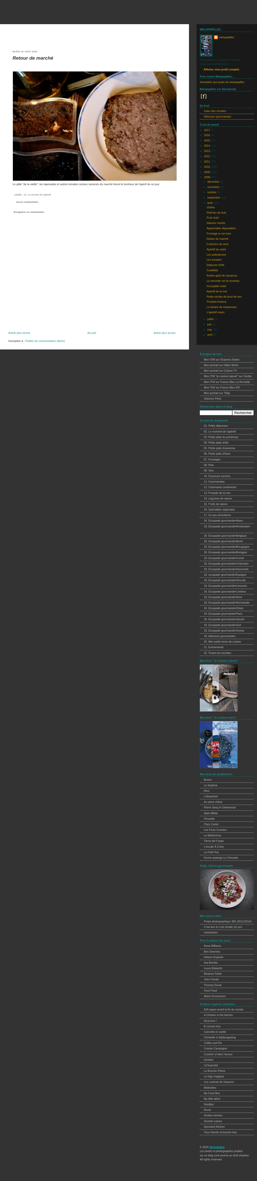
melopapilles (20, 13)
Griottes (208, 1059)
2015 (207, 140)
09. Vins (209, 470)
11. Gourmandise (214, 481)
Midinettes (210, 1087)
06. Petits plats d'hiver (217, 453)
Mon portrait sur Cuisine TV (220, 370)
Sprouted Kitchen (214, 1126)
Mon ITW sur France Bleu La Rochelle (227, 381)
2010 (207, 166)
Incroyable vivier (216, 286)
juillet (210, 319)
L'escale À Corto (214, 846)
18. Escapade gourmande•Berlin (223, 541)
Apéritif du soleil (216, 249)
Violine (211, 207)
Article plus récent (19, 332)
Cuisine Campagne (215, 1048)
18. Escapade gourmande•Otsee (223, 608)
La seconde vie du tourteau (223, 280)
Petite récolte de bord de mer (224, 296)
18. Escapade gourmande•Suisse (224, 630)
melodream (210, 932)
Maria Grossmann (215, 996)
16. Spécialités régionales (219, 509)
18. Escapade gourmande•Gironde (225, 580)
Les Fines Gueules (215, 829)
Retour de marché (33, 58)
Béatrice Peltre (213, 973)
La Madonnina (212, 835)
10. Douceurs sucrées (217, 476)
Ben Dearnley (212, 951)
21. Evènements (213, 647)
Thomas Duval (212, 985)
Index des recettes (215, 110)
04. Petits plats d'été (216, 442)
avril (210, 334)
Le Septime (211, 785)
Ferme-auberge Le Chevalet (221, 857)
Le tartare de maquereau (222, 306)
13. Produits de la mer (217, 492)
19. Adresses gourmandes (220, 636)
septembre (214, 197)
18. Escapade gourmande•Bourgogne (226, 546)
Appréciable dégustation (221, 228)
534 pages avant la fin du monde (223, 1009)
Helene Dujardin (213, 957)
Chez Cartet (211, 824)
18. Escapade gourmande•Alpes (223, 520)
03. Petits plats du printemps (221, 437)
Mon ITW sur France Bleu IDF (222, 387)
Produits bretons (217, 301)
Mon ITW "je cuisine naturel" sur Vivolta (227, 376)
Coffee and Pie (213, 1042)
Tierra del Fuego (214, 840)
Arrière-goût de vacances (222, 275)
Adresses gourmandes (217, 116)
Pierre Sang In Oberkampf (220, 807)
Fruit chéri (213, 217)
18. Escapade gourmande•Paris (223, 613)
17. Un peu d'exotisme (217, 515)
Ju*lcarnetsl (211, 1065)
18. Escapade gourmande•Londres (225, 591)
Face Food (210, 990)
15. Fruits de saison (216, 503)
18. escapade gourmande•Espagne (225, 574)
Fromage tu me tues (219, 233)
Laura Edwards (213, 968)
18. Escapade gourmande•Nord (223, 597)
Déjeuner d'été (215, 264)
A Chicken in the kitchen (218, 1014)
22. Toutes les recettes (217, 652)
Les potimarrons (216, 254)
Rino (206, 790)
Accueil (91, 332)
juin (209, 324)
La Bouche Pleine (214, 1070)
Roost (207, 1109)
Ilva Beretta (211, 962)
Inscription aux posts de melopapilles (222, 82)
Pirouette (209, 818)
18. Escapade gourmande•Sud (222, 624)
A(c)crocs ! (210, 1020)
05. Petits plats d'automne (219, 448)
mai (209, 329)
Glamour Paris (212, 398)
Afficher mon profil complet (221, 69)
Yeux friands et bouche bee (220, 1132)
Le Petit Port (211, 852)
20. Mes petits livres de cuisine (222, 641)
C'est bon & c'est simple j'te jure (223, 926)
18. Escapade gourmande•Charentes (226, 563)
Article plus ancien (164, 332)
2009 (207, 172)
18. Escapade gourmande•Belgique (225, 535)
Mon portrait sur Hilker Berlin (221, 365)
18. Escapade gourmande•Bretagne (225, 552)
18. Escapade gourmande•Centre (224, 558)
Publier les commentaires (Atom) (45, 340)
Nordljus (209, 1104)
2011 (207, 161)
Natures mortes (216, 222)
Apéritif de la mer (217, 291)
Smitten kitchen (213, 1115)
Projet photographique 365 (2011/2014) (227, 921)
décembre (213, 181)
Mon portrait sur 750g (217, 393)
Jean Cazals (211, 979)
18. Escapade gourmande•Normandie (226, 602)
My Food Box (212, 1093)
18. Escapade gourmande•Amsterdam (227, 526)
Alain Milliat (211, 813)
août (210, 202)
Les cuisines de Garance (219, 1081)
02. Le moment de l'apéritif (37, 194)
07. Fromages (212, 459)
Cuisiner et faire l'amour (218, 1054)
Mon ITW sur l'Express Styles (221, 359)
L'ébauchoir (211, 796)
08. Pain (209, 464)
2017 (207, 130)
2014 (207, 145)
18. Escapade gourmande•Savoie (224, 619)
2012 (207, 156)
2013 (207, 150)
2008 (207, 177)
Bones (208, 779)
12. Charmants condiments (220, 487)
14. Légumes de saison (218, 498)
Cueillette (212, 270)
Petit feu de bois (216, 212)
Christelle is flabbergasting (220, 1037)
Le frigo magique (214, 1076)
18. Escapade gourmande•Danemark (226, 569)
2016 (207, 135)
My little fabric (212, 1098)
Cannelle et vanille (215, 1031)
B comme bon (212, 1026)
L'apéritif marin (215, 312)
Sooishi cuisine (213, 1121)
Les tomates (214, 259)
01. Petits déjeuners (216, 425)
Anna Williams (212, 945)
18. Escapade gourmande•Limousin (225, 585)
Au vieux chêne (213, 801)
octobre (212, 192)
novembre (213, 186)
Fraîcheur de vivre (218, 244)
